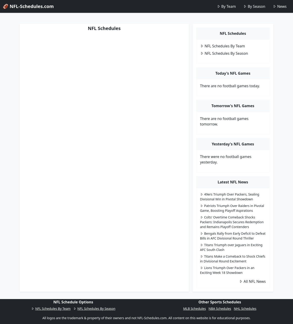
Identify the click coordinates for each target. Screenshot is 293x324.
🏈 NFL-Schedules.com (28, 6)
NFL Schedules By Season (224, 53)
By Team (226, 6)
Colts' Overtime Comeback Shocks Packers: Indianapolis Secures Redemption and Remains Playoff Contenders (232, 222)
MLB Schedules (194, 308)
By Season (254, 6)
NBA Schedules (220, 308)
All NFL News (252, 281)
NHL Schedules (245, 308)
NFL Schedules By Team (222, 46)
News (280, 6)
